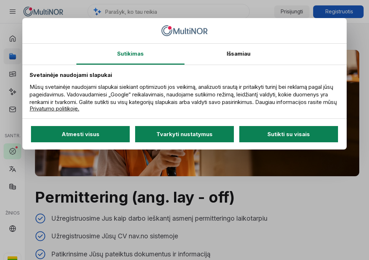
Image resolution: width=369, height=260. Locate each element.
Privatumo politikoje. (54, 108)
